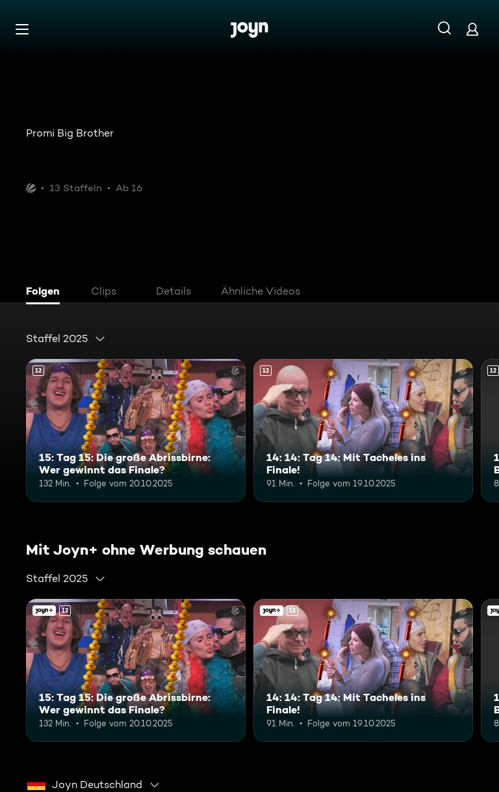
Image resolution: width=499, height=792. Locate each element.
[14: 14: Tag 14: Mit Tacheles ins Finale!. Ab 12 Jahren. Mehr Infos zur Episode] (363, 430)
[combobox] (65, 338)
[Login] (472, 29)
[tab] (46, 292)
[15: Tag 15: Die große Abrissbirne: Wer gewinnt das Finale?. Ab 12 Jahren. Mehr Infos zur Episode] (136, 430)
